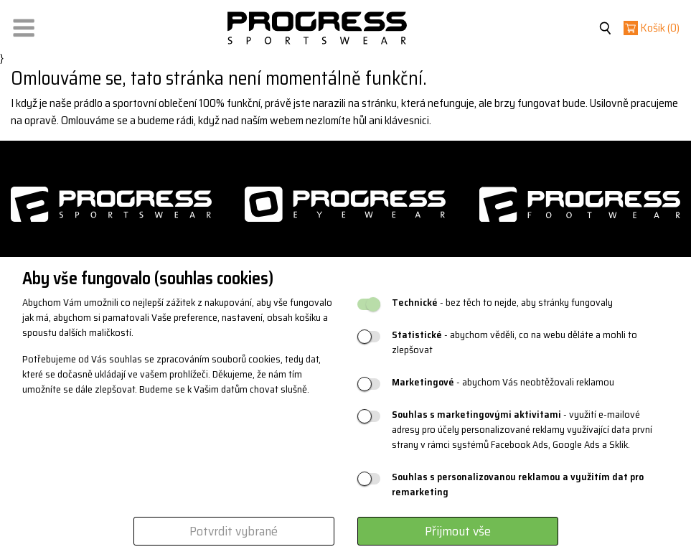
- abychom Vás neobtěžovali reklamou (503, 382)
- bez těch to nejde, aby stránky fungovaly (502, 302)
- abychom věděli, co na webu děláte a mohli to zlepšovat (514, 342)
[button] (23, 24)
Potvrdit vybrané (233, 531)
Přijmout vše (458, 531)
